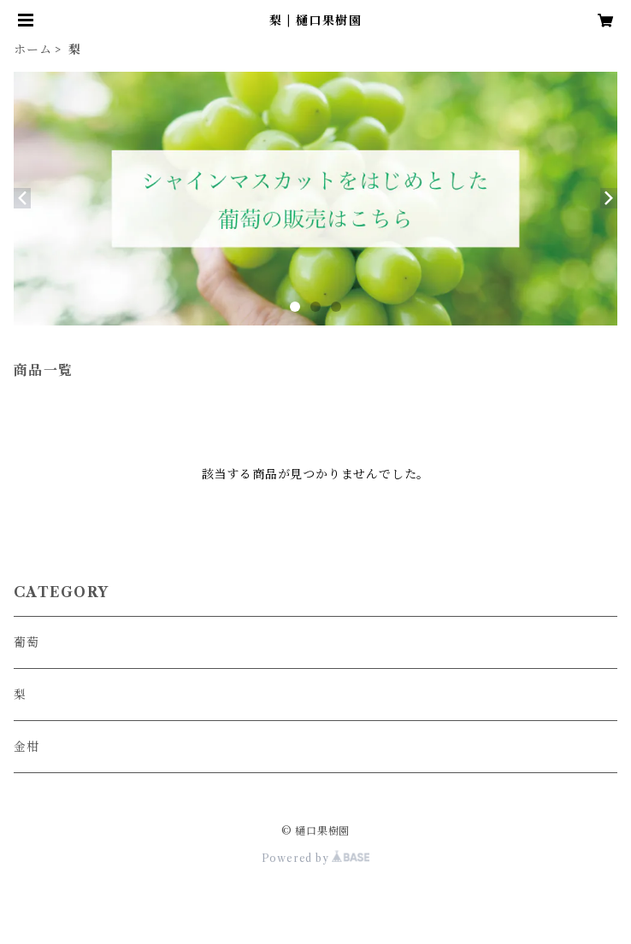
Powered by (316, 858)
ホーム (32, 49)
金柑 (26, 746)
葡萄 (26, 642)
